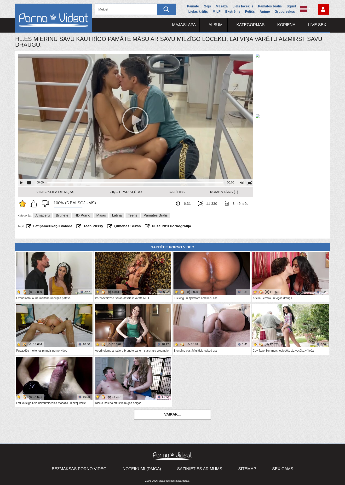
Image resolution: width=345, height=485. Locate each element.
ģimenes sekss (127, 226)
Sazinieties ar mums (199, 469)
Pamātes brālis (270, 6)
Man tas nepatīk (44, 203)
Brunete (62, 215)
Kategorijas (250, 25)
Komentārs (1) (224, 192)
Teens (133, 215)
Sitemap (247, 469)
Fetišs (250, 11)
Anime (264, 11)
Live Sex (317, 25)
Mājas (101, 215)
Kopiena (286, 25)
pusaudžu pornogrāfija (171, 226)
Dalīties (177, 192)
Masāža (222, 6)
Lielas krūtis (198, 11)
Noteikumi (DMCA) (142, 469)
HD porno (82, 215)
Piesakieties (323, 9)
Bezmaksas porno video (79, 469)
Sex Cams (282, 469)
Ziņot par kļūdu (126, 192)
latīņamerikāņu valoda (52, 226)
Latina (117, 215)
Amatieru (42, 215)
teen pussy (93, 226)
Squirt (291, 6)
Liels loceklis (242, 6)
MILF (217, 11)
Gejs (207, 6)
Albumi (216, 25)
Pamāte (193, 6)
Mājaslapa (184, 25)
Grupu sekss (285, 11)
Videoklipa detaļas (55, 192)
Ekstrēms (232, 11)
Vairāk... (172, 414)
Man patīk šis (34, 203)
